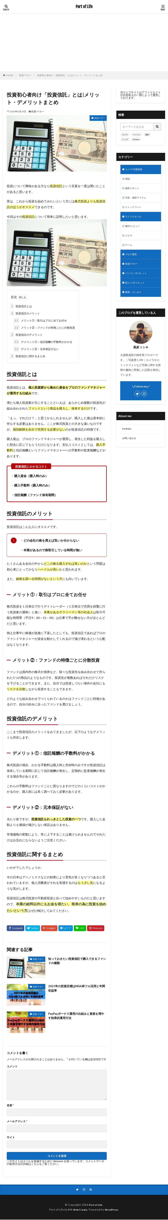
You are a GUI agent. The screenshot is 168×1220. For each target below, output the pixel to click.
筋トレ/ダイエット (136, 290)
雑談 (128, 179)
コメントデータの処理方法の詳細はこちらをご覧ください (55, 1162)
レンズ (125, 139)
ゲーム (129, 250)
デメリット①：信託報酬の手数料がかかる (42, 341)
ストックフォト (134, 209)
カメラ (125, 134)
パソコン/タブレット (137, 280)
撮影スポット (133, 189)
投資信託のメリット (25, 313)
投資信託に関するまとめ (27, 356)
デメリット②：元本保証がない (36, 349)
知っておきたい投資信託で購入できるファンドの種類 (77, 961)
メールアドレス (17, 1121)
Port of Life (84, 7)
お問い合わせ (130, 447)
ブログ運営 (132, 260)
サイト (11, 1137)
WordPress (113, 1210)
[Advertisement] (84, 42)
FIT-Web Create (77, 1210)
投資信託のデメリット (26, 334)
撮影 (147, 134)
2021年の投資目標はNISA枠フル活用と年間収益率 (76, 988)
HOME (9, 75)
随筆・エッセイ (134, 300)
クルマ (129, 239)
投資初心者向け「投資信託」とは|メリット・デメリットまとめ (70, 75)
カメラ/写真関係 (135, 169)
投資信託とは (21, 306)
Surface (136, 139)
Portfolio (127, 437)
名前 (10, 1105)
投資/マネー (25, 75)
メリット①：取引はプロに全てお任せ (40, 320)
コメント (12, 1066)
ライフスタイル (134, 219)
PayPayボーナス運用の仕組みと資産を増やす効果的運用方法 (76, 1016)
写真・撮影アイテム (137, 199)
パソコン (136, 134)
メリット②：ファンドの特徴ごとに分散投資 (44, 327)
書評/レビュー (133, 229)
